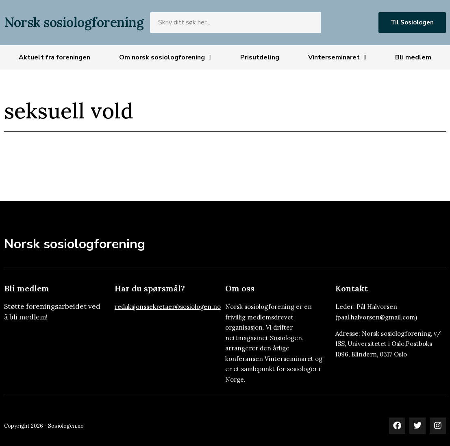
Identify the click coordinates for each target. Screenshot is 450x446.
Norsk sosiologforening (73, 22)
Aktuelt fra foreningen (54, 57)
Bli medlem (413, 57)
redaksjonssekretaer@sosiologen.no (168, 306)
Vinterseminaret (337, 57)
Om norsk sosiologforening (165, 57)
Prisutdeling (259, 57)
